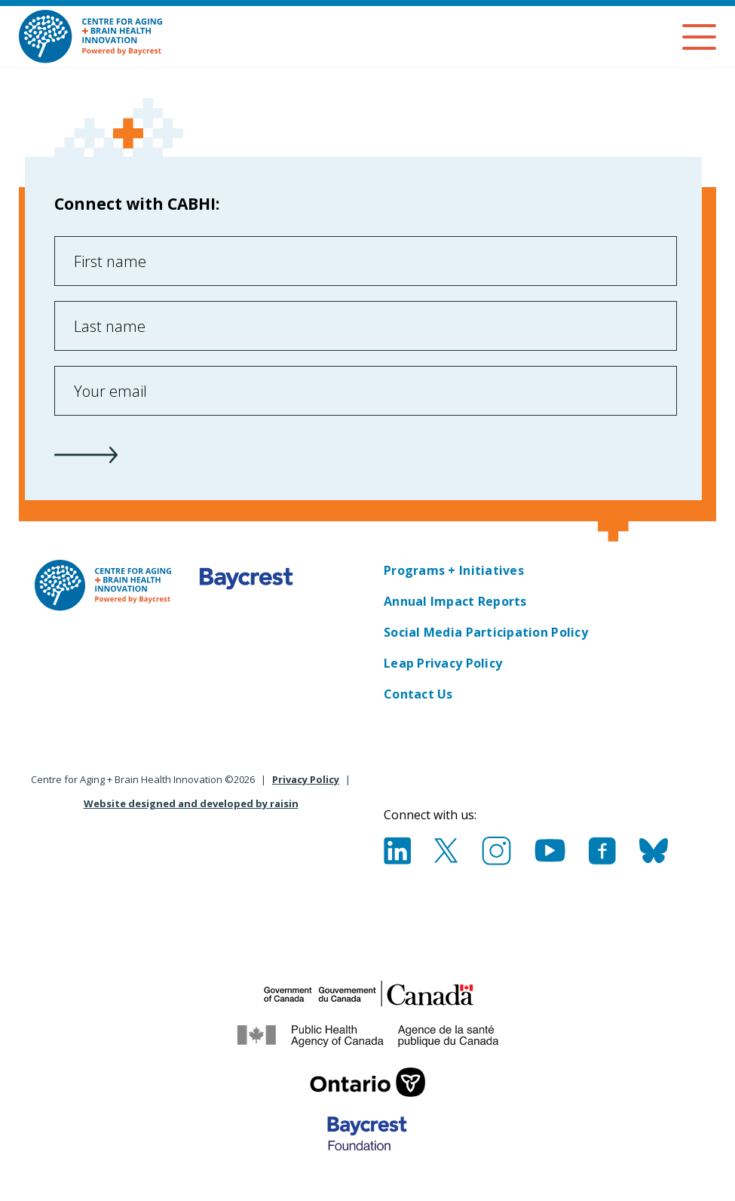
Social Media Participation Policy (486, 632)
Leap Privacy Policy (443, 663)
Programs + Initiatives (454, 570)
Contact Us (418, 694)
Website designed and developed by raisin (191, 803)
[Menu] (699, 37)
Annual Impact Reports (455, 601)
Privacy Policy (305, 779)
